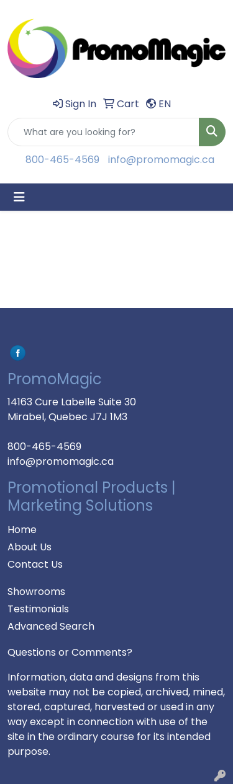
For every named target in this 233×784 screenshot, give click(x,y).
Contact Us (35, 564)
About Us (29, 547)
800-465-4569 (62, 159)
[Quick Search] (103, 132)
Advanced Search (50, 626)
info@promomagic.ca (161, 159)
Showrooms (36, 591)
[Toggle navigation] (19, 197)
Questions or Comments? (69, 652)
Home (22, 529)
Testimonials (38, 609)
